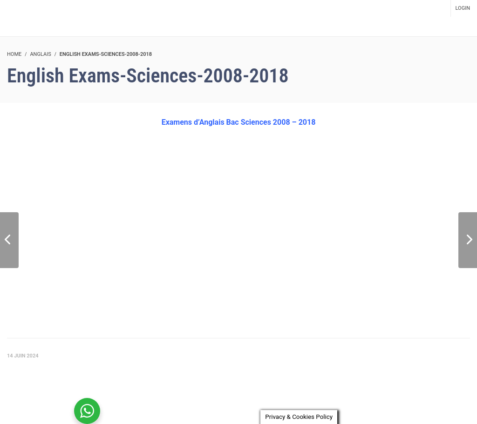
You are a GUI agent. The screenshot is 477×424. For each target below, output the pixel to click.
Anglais (40, 54)
